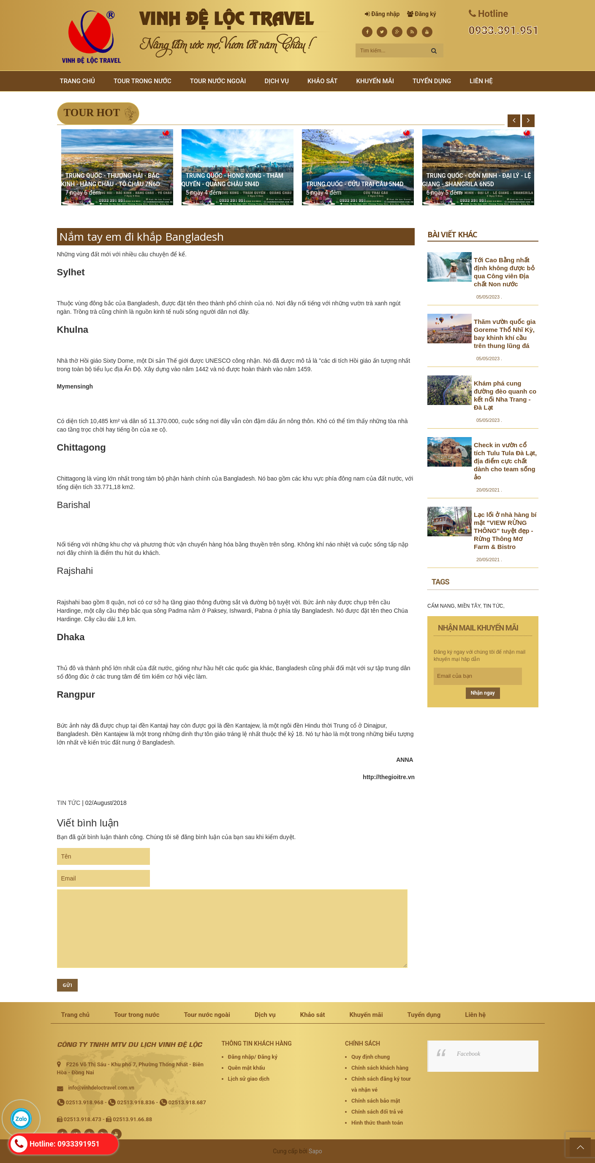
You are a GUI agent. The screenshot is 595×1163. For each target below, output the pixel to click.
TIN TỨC (69, 802)
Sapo (315, 1151)
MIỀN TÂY (468, 606)
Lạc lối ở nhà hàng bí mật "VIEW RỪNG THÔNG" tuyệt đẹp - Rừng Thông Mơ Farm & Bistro (505, 530)
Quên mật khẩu (246, 1068)
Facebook (468, 1054)
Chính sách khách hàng (379, 1068)
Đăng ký (425, 14)
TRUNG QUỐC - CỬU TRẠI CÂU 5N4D (355, 184)
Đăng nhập (385, 14)
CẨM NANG (441, 606)
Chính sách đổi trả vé (377, 1112)
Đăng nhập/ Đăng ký (252, 1057)
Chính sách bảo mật (375, 1101)
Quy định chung (370, 1057)
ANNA (404, 759)
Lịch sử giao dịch (249, 1079)
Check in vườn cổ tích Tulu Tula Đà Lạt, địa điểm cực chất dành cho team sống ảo (505, 461)
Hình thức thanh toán (377, 1123)
